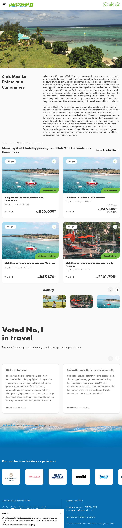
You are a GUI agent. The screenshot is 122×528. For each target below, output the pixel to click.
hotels (6, 143)
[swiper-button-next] (117, 289)
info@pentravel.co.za (74, 507)
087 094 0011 (91, 507)
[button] (60, 513)
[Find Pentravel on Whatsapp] (111, 4)
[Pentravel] (21, 6)
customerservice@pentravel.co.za (79, 510)
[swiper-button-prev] (110, 289)
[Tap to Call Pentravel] (105, 4)
